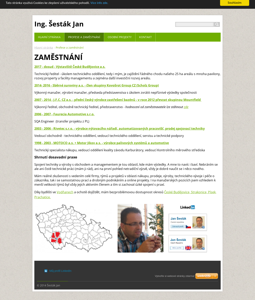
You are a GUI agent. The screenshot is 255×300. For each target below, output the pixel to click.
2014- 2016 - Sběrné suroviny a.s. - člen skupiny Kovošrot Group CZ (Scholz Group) (96, 82)
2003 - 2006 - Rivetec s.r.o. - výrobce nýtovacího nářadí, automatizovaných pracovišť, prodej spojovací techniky (119, 125)
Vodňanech (65, 189)
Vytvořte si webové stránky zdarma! (175, 276)
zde (186, 104)
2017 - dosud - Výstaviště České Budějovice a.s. (69, 63)
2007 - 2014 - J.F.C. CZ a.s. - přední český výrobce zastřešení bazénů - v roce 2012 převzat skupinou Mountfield (117, 96)
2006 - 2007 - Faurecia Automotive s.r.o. (64, 111)
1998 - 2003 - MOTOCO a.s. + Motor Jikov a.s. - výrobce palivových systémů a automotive (101, 140)
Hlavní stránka (43, 44)
